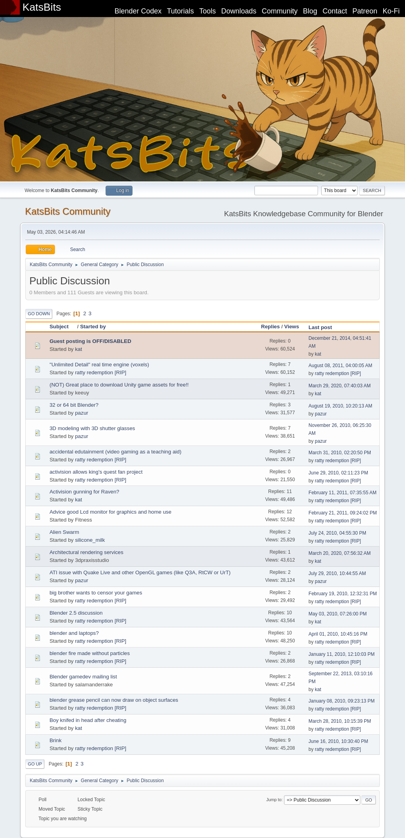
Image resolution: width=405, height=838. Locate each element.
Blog (310, 11)
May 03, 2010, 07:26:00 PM (337, 614)
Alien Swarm (64, 532)
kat (78, 349)
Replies (270, 326)
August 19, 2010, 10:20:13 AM (340, 406)
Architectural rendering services (86, 552)
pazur (81, 413)
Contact (335, 11)
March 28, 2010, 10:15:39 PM (339, 721)
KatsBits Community (67, 211)
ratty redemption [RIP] (101, 372)
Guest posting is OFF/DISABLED (90, 341)
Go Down (39, 313)
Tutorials (180, 11)
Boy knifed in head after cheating (87, 720)
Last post (320, 327)
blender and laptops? (74, 633)
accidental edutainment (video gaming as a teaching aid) (115, 452)
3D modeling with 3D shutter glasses (92, 428)
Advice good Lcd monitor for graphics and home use (110, 512)
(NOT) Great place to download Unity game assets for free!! (119, 385)
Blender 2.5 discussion (75, 613)
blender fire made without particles (89, 653)
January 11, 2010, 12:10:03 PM (341, 654)
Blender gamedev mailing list (83, 677)
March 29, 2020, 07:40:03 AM (339, 386)
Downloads (238, 11)
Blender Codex (137, 11)
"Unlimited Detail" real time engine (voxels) (99, 365)
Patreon (364, 11)
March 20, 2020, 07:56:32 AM (339, 553)
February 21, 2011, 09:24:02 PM (342, 513)
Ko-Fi (391, 11)
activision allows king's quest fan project (95, 472)
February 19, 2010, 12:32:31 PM (342, 593)
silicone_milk (90, 540)
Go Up (35, 764)
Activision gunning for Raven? (84, 492)
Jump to (273, 799)
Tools (207, 11)
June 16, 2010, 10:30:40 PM (338, 741)
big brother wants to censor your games (95, 593)
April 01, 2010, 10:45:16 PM (337, 634)
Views (291, 326)
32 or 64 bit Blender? (73, 405)
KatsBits (42, 7)
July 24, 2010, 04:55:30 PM (337, 533)
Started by (93, 326)
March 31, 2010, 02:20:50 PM (339, 452)
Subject (62, 326)
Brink (55, 740)
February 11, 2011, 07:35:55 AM (342, 492)
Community (280, 11)
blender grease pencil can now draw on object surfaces (113, 700)
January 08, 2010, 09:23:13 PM (341, 701)
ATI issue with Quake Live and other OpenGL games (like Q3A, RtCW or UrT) (140, 572)
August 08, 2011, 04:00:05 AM (340, 365)
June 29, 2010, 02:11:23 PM (338, 473)
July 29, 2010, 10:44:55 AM (337, 573)
